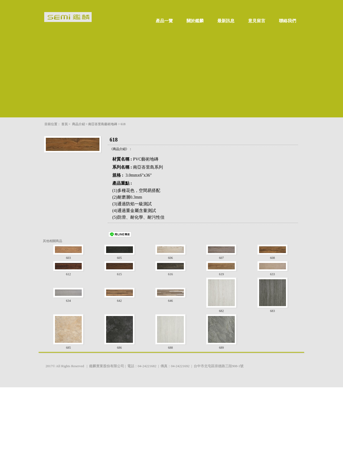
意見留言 (256, 20)
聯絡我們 (287, 20)
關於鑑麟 (195, 20)
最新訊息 (225, 20)
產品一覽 (164, 20)
